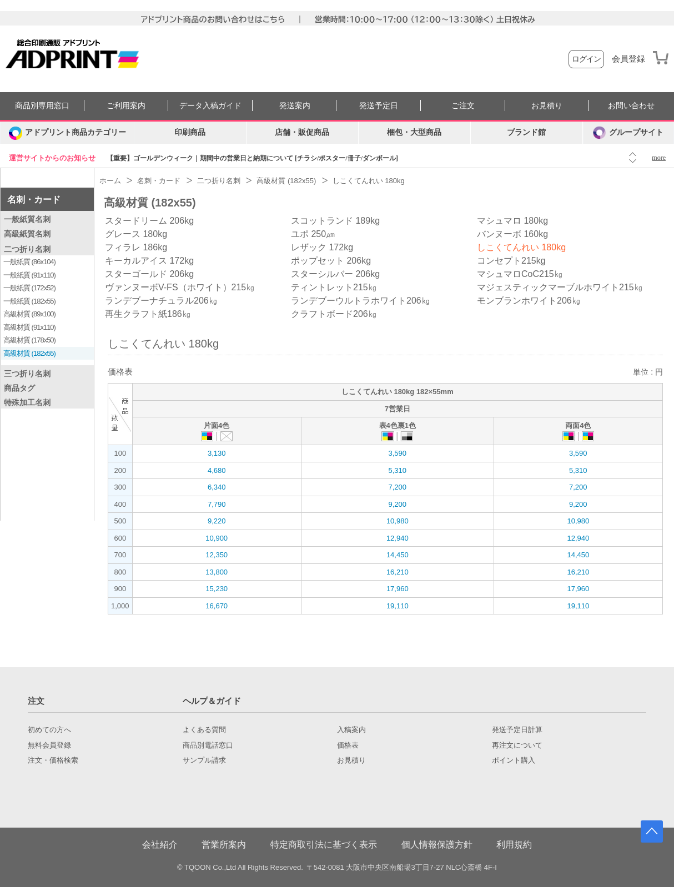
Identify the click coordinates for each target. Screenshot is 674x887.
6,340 (217, 487)
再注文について (517, 745)
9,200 (397, 504)
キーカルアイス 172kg (149, 260)
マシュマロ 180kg (512, 220)
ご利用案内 (126, 106)
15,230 (216, 588)
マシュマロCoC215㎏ (520, 274)
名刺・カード (34, 199)
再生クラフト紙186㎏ (148, 314)
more (659, 158)
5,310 (397, 470)
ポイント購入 (513, 760)
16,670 (216, 606)
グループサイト (628, 132)
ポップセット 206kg (331, 260)
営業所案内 (224, 844)
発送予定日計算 (517, 730)
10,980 (397, 521)
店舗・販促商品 (302, 132)
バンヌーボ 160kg (512, 234)
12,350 (216, 555)
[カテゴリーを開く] (67, 133)
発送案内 (294, 106)
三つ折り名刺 (27, 373)
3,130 (217, 453)
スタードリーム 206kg (149, 220)
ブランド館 (526, 132)
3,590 (397, 453)
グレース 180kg (136, 234)
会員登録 (628, 58)
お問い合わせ (631, 106)
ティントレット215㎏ (334, 287)
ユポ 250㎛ (313, 234)
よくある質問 (204, 730)
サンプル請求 (204, 760)
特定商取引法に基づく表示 (323, 844)
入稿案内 (351, 730)
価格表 (348, 745)
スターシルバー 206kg (335, 274)
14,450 (397, 555)
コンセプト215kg (511, 260)
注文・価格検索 (53, 760)
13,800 (216, 572)
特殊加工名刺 (27, 402)
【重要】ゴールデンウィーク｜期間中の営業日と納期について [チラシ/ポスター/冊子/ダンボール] (252, 158)
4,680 (217, 470)
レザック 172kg (322, 247)
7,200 (397, 487)
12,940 (397, 538)
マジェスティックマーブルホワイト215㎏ (560, 287)
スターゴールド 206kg (149, 274)
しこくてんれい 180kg (521, 247)
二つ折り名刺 (27, 249)
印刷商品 (189, 132)
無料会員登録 (49, 745)
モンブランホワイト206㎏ (529, 300)
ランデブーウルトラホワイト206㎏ (360, 300)
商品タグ (19, 388)
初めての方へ (49, 730)
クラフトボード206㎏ (334, 314)
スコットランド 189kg (335, 220)
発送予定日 (378, 106)
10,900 (216, 538)
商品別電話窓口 (208, 745)
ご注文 (463, 106)
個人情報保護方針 (436, 844)
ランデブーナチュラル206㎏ (161, 300)
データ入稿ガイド (210, 106)
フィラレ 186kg (136, 247)
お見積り (546, 106)
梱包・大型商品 (414, 132)
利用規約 (514, 844)
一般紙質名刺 (27, 219)
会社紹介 (160, 844)
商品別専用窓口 (42, 106)
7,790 (217, 504)
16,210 (397, 572)
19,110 (397, 606)
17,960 (397, 588)
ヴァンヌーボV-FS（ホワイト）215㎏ (180, 287)
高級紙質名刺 (27, 233)
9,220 (217, 521)
